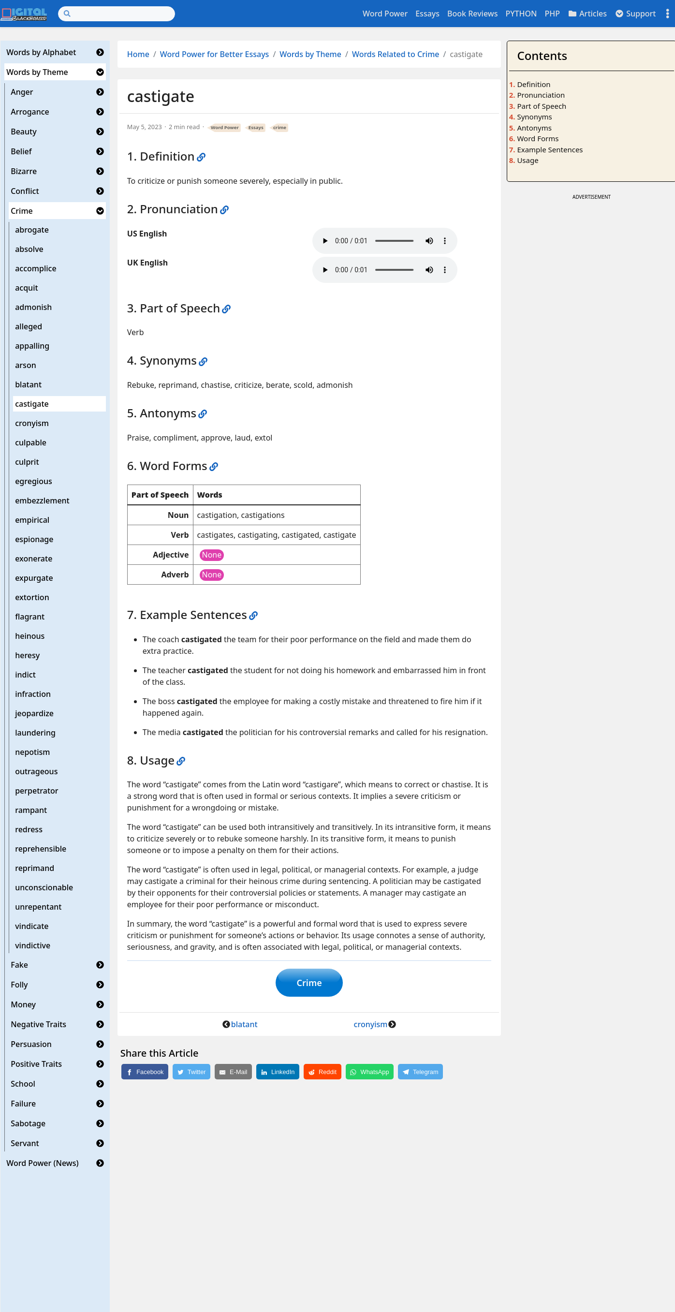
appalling (32, 345)
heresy (27, 655)
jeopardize (34, 713)
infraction (33, 694)
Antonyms (534, 128)
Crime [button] (309, 982)
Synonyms (534, 116)
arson (25, 365)
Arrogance (30, 111)
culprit (27, 462)
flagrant (29, 616)
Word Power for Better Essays (214, 54)
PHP (552, 13)
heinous (29, 636)
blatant (28, 384)
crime (279, 127)
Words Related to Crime (396, 54)
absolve (29, 249)
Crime (22, 211)
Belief (21, 151)
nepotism (32, 752)
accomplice (35, 268)
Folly (19, 984)
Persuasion (31, 1044)
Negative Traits (38, 1024)
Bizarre (24, 171)
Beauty (23, 131)
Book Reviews (472, 13)
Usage (527, 160)
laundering (35, 732)
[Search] (116, 13)
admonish (33, 307)
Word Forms (537, 138)
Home (138, 54)
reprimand (34, 868)
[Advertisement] (591, 270)
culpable (30, 442)
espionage (34, 539)
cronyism (32, 423)
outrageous (36, 771)
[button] (100, 52)
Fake (19, 964)
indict (25, 674)
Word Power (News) (42, 1163)
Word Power (385, 13)
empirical (32, 520)
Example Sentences (550, 149)
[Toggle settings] (667, 14)
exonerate (33, 558)
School (23, 1083)
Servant (25, 1143)
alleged (28, 326)
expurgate (34, 578)
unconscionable (44, 887)
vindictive (32, 945)
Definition (533, 84)
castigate (32, 403)
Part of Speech (541, 106)
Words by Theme (37, 72)
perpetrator (36, 790)
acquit (26, 287)
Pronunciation (541, 95)
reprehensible (40, 848)
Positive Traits (36, 1064)
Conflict (25, 191)
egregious (33, 481)
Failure (23, 1103)
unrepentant (38, 906)
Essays (427, 13)
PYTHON (521, 13)
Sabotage (28, 1123)
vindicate (31, 926)
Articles (587, 13)
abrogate (32, 229)
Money (23, 1004)
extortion (32, 597)
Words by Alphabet (41, 52)
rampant (31, 810)
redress (29, 829)
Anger (22, 92)
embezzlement (42, 500)
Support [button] (635, 13)
